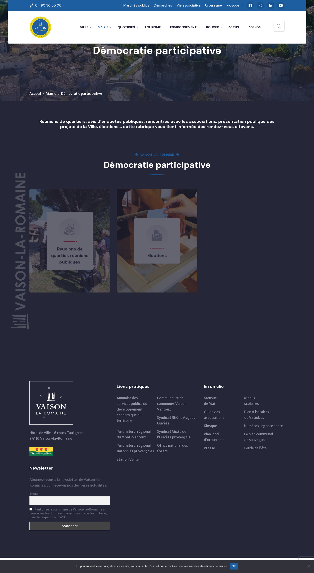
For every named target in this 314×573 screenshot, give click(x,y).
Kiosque (233, 5)
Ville (84, 27)
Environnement (183, 27)
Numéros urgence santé (263, 426)
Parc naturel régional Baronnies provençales (135, 448)
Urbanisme (213, 5)
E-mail (34, 493)
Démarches (163, 5)
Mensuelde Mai (211, 401)
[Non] (308, 566)
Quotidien (126, 27)
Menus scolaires (251, 401)
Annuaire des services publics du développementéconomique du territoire (132, 409)
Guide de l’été (255, 448)
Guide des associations (214, 415)
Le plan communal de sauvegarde (258, 437)
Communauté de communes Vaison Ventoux (171, 403)
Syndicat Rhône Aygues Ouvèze (176, 420)
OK (234, 566)
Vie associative (189, 5)
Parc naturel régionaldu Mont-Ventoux (134, 434)
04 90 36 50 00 (48, 5)
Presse (209, 448)
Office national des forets (172, 448)
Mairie (103, 27)
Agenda (254, 27)
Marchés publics (136, 5)
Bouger (212, 27)
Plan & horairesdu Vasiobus (256, 415)
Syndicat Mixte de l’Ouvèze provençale (173, 434)
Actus (233, 27)
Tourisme (152, 27)
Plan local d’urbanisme (214, 437)
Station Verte (128, 459)
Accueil (35, 93)
